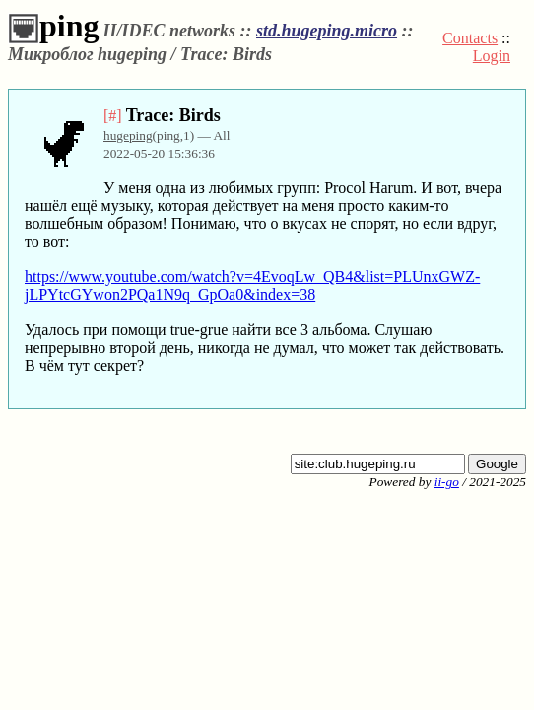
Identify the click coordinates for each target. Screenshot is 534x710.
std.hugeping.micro (326, 30)
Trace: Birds (173, 115)
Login (491, 55)
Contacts (470, 38)
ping (53, 25)
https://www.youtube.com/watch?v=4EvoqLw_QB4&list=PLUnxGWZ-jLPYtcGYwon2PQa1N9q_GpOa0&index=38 (252, 285)
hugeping (128, 135)
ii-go (446, 481)
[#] (112, 115)
